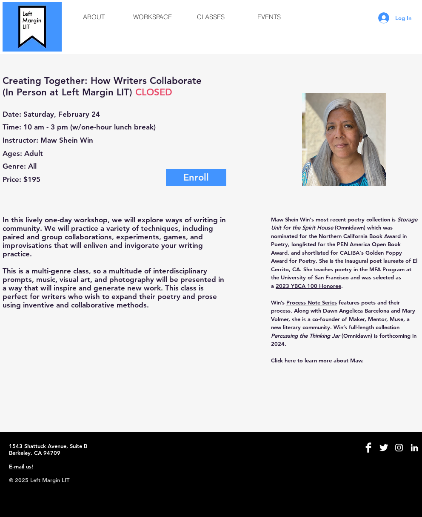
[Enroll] (196, 177)
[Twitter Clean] (384, 447)
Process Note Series (311, 302)
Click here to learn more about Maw (316, 360)
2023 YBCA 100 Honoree (308, 285)
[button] (94, 17)
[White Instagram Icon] (399, 447)
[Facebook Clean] (368, 447)
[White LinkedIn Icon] (414, 447)
